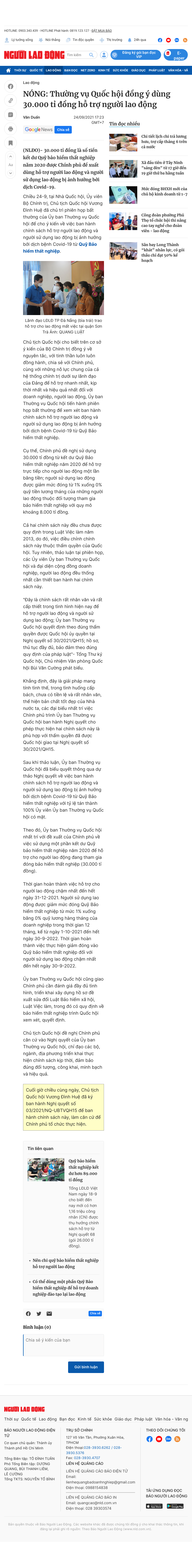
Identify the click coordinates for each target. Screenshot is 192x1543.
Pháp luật (157, 70)
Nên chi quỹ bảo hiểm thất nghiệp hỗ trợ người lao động (66, 1263)
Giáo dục (138, 70)
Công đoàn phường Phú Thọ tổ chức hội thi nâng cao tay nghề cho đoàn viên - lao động (163, 223)
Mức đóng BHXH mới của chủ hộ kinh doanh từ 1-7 (164, 191)
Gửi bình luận (86, 1367)
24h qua (137, 40)
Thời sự (20, 70)
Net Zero (88, 70)
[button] (10, 156)
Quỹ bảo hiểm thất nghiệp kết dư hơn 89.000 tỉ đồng (83, 1171)
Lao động (53, 70)
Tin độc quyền (79, 40)
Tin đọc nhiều (124, 124)
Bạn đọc (71, 70)
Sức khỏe (120, 70)
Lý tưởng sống (18, 40)
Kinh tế (104, 70)
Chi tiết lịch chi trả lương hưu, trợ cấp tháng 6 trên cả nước (164, 141)
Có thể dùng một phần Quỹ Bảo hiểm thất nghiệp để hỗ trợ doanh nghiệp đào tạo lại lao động (65, 1288)
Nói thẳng (49, 40)
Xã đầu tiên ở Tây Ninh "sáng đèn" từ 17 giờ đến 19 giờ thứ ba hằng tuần (163, 167)
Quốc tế (36, 70)
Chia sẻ (63, 130)
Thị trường (110, 40)
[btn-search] (91, 55)
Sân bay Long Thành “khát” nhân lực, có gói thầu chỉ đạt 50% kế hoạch (162, 252)
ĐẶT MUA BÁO (101, 31)
